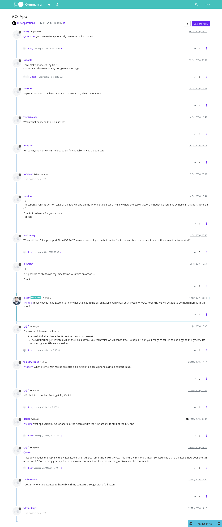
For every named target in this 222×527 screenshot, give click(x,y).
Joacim (26, 297)
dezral (26, 418)
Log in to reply (201, 23)
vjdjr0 (26, 326)
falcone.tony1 (30, 508)
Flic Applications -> (27, 23)
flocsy (26, 31)
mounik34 (28, 263)
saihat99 (27, 60)
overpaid (27, 145)
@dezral (34, 390)
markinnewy (29, 235)
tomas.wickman (31, 361)
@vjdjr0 (47, 298)
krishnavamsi (30, 479)
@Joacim (44, 362)
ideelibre (27, 88)
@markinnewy (41, 174)
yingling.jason (30, 117)
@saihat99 (36, 31)
